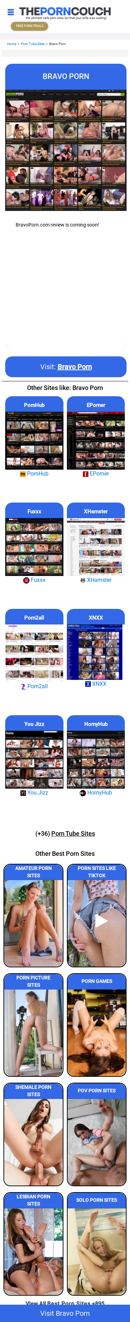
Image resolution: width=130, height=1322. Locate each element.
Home (11, 44)
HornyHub (95, 724)
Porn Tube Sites (33, 44)
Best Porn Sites (68, 1304)
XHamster (95, 511)
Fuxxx (34, 511)
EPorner (96, 405)
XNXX (96, 618)
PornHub (34, 405)
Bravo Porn (75, 367)
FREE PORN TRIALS (29, 26)
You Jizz (34, 724)
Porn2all (34, 618)
